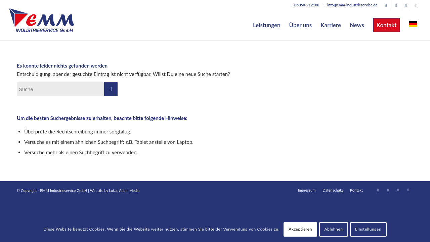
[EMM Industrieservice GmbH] (42, 20)
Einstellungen (368, 229)
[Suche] (67, 89)
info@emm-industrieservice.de (352, 5)
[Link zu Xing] (396, 5)
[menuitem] (267, 25)
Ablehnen (333, 229)
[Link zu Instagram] (416, 5)
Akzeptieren (300, 229)
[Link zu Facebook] (406, 5)
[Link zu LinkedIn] (386, 5)
